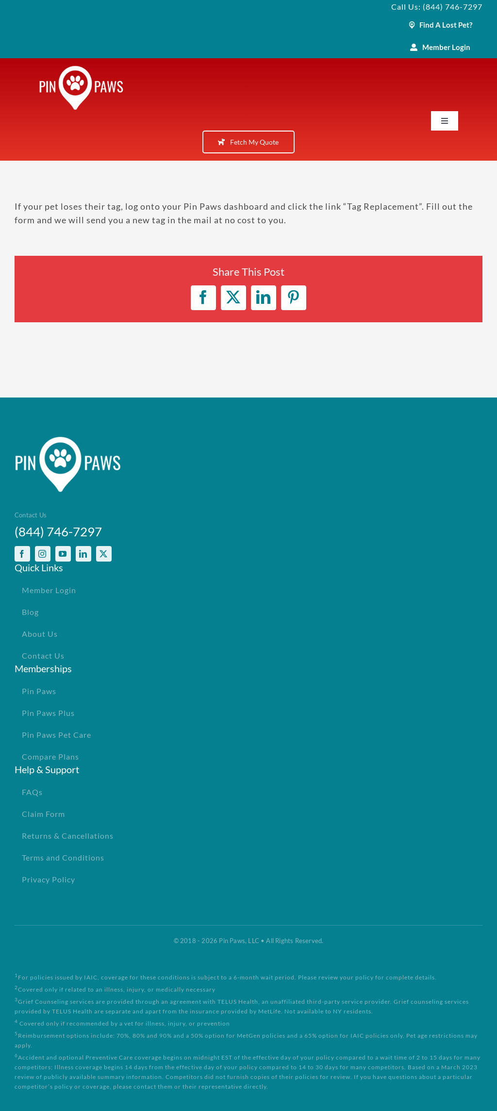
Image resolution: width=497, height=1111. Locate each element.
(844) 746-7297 (58, 531)
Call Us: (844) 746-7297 (436, 6)
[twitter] (104, 554)
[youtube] (63, 554)
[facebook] (22, 554)
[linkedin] (83, 554)
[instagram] (42, 554)
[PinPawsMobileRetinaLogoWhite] (81, 70)
